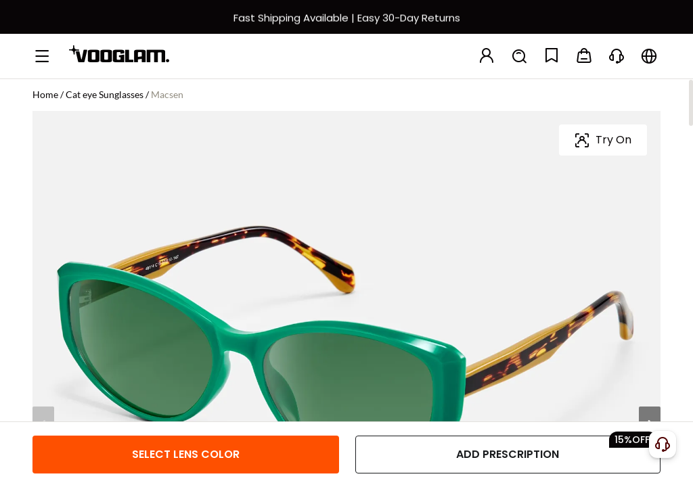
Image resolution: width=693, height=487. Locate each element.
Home (45, 94)
